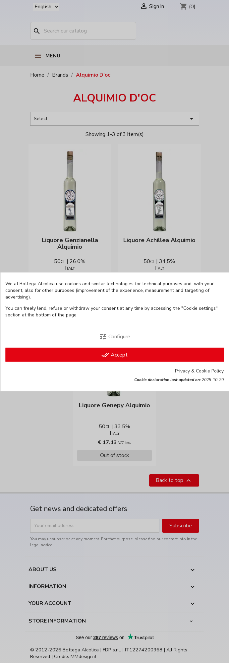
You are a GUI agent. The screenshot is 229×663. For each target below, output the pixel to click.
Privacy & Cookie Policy (199, 370)
